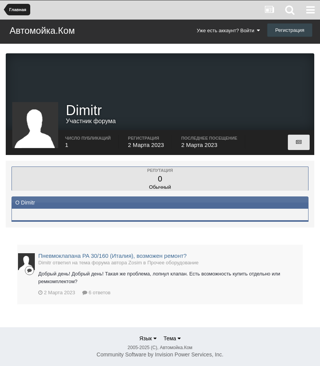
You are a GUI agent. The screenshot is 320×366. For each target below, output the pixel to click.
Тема (172, 338)
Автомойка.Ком (42, 30)
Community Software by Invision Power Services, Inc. (159, 354)
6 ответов (96, 292)
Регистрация (289, 30)
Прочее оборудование (173, 262)
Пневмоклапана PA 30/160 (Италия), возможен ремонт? (112, 255)
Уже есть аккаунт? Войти (228, 30)
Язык (148, 338)
